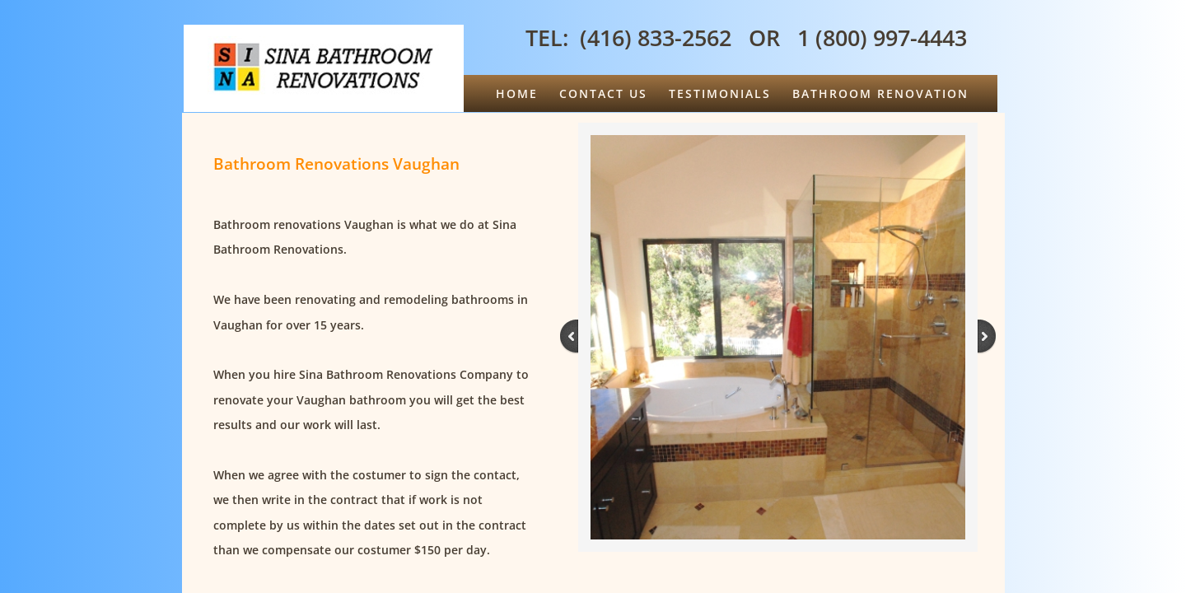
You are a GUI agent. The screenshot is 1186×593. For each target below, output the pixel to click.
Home (517, 93)
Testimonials (720, 93)
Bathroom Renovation (880, 93)
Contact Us (603, 93)
